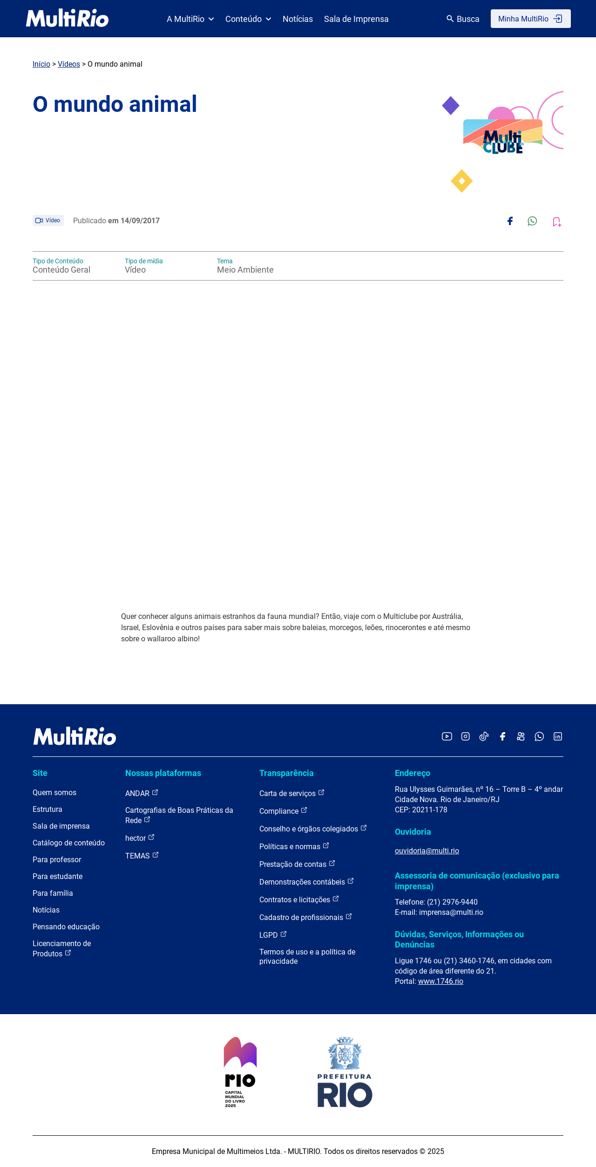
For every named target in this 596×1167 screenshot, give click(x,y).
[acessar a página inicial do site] (67, 18)
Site (40, 773)
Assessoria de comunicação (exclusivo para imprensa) (477, 881)
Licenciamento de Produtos (62, 948)
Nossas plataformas (163, 773)
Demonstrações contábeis (306, 881)
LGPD (273, 935)
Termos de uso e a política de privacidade (307, 956)
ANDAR (142, 793)
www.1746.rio (440, 981)
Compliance (283, 811)
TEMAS (142, 855)
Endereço (412, 773)
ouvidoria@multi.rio (427, 850)
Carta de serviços (292, 793)
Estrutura (47, 809)
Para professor (57, 859)
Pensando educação (66, 926)
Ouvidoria (413, 832)
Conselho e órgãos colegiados (313, 828)
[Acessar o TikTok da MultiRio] (484, 737)
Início (41, 64)
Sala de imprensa (61, 826)
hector (140, 838)
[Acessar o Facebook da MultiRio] (502, 737)
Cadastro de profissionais (305, 917)
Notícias (298, 19)
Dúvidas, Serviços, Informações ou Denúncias (459, 939)
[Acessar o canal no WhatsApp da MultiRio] (539, 737)
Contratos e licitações (299, 899)
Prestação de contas (297, 864)
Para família (53, 893)
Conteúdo (248, 19)
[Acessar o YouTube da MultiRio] (447, 737)
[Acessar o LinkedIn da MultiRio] (557, 737)
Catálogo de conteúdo (69, 842)
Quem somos (54, 792)
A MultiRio (190, 19)
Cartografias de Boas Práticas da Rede (179, 815)
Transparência (286, 773)
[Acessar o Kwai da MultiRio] (521, 737)
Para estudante (57, 876)
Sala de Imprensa (356, 19)
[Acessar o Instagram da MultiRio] (465, 737)
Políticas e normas (294, 846)
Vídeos (69, 64)
